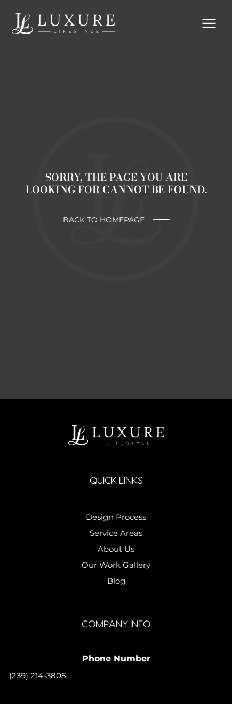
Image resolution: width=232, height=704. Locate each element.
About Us (116, 549)
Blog (116, 581)
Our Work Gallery (116, 565)
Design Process (116, 517)
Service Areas (116, 533)
